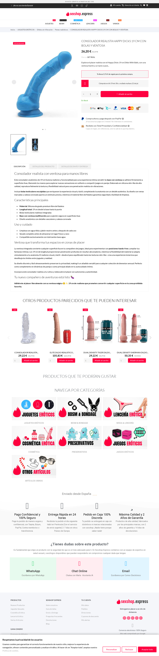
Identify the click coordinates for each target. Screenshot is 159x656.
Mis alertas (85, 620)
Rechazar (129, 649)
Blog (47, 624)
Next (149, 337)
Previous (9, 337)
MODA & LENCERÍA (125, 423)
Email (126, 571)
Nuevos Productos (18, 605)
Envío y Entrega (52, 613)
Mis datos (85, 605)
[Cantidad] (90, 94)
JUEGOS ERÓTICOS (125, 452)
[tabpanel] (44, 84)
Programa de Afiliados (19, 634)
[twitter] (72, 5)
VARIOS (117, 22)
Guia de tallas (51, 609)
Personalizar (111, 649)
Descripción (19, 166)
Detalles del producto (43, 166)
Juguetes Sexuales (17, 609)
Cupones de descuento (90, 616)
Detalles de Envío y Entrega (74, 166)
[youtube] (77, 5)
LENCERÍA (91, 22)
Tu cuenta (86, 600)
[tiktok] (87, 5)
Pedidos (84, 609)
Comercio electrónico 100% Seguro (132, 630)
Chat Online (79, 571)
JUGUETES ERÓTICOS (34, 423)
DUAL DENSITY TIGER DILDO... (97, 352)
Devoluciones (51, 620)
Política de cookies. (10, 650)
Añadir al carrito (124, 94)
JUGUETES (50, 22)
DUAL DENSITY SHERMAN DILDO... (132, 352)
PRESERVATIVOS (79, 452)
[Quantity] (16, 360)
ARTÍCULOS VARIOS (34, 481)
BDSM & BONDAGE (79, 423)
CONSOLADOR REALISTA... (26, 352)
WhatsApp (33, 571)
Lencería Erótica (17, 616)
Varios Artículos (17, 620)
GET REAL (91, 57)
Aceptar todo (147, 649)
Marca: (84, 57)
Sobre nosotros (52, 605)
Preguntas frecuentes (54, 616)
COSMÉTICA (76, 22)
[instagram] (82, 6)
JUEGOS (104, 22)
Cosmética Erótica (18, 613)
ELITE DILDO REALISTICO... (62, 352)
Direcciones (86, 613)
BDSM (63, 22)
